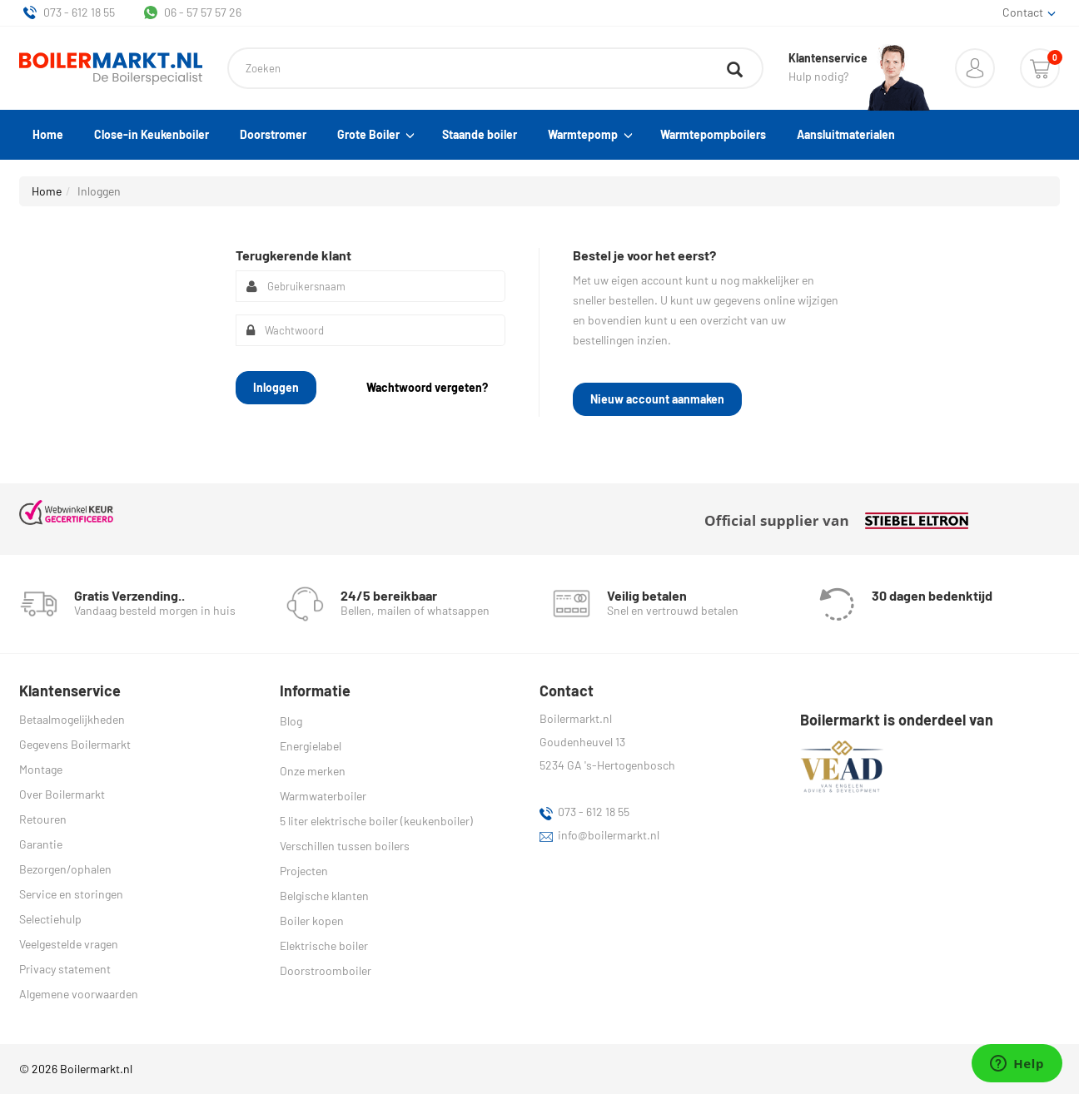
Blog (291, 721)
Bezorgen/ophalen (65, 869)
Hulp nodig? (828, 67)
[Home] (110, 68)
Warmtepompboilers (713, 134)
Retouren (43, 819)
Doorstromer (273, 134)
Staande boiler (479, 134)
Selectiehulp (50, 919)
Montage (40, 769)
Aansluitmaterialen (846, 134)
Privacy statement (65, 969)
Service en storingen (71, 894)
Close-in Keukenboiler (151, 134)
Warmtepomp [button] (588, 134)
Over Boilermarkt (62, 794)
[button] (975, 68)
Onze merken (313, 771)
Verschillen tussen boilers (345, 846)
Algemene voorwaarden (78, 994)
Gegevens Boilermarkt (75, 744)
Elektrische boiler (324, 945)
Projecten (304, 871)
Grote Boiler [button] (374, 134)
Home (47, 134)
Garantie (40, 844)
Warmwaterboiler (323, 796)
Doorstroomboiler (325, 970)
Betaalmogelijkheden (72, 719)
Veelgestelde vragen (68, 944)
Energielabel (310, 746)
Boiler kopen (312, 920)
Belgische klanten (324, 896)
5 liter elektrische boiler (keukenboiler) (376, 821)
